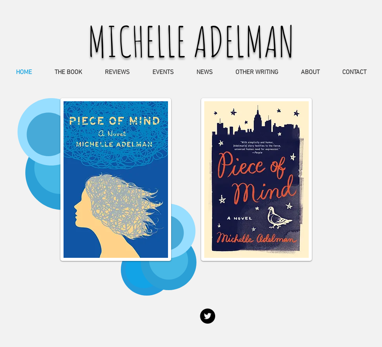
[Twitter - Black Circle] (207, 316)
